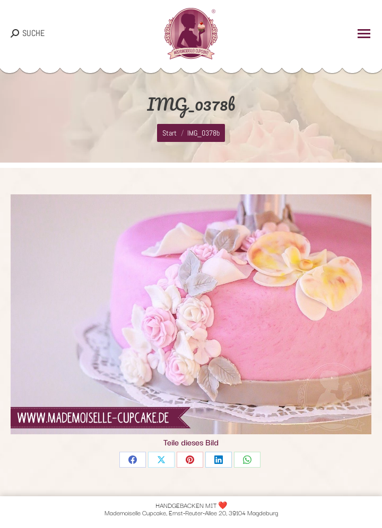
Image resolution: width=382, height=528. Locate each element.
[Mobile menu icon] (364, 33)
